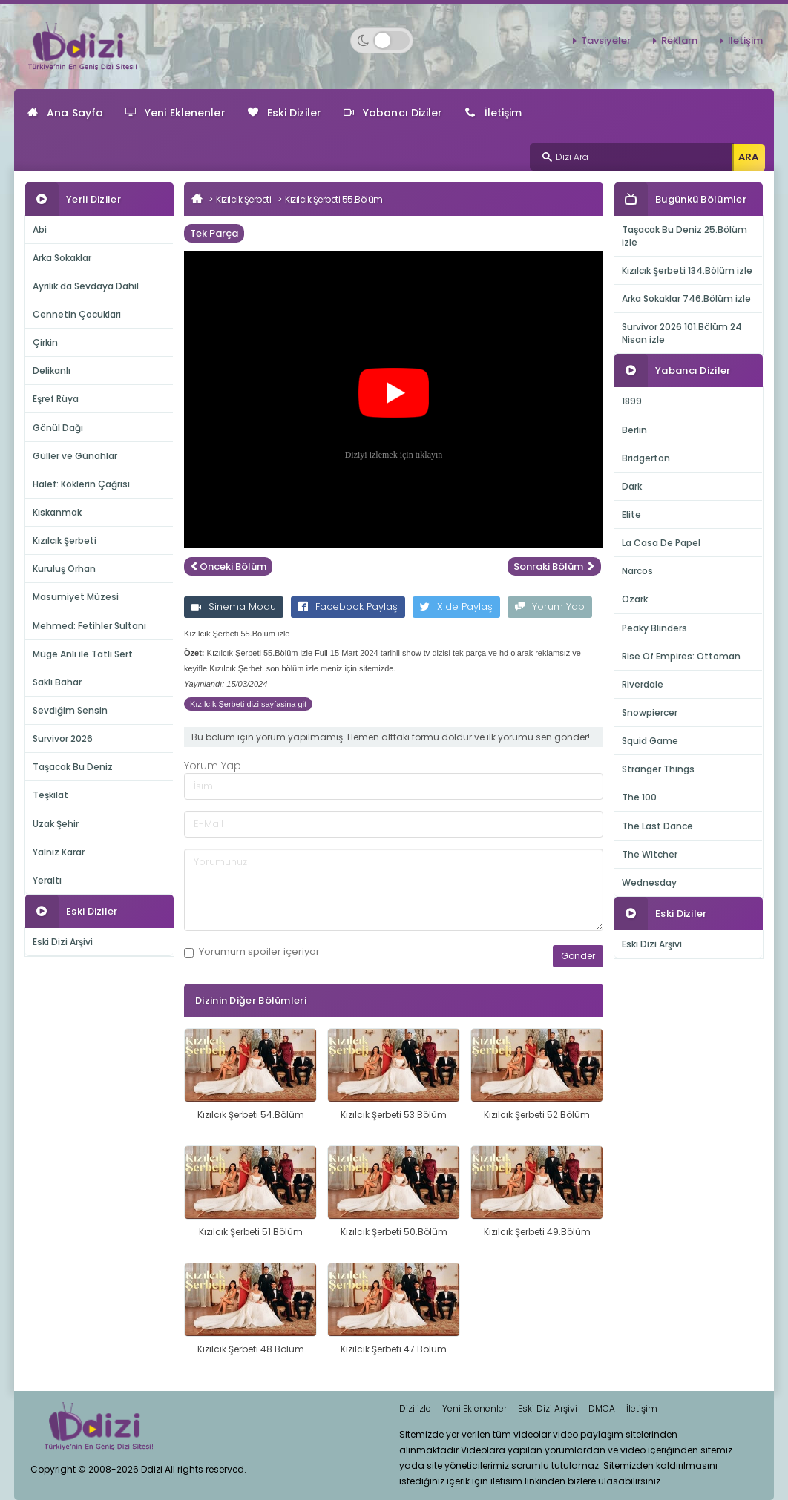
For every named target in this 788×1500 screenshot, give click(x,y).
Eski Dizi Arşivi (63, 941)
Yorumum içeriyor (252, 951)
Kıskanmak (57, 512)
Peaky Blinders (654, 628)
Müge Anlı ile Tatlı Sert (83, 654)
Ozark (635, 599)
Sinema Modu (233, 606)
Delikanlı (51, 370)
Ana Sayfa (65, 112)
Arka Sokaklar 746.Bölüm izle (686, 298)
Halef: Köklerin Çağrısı (81, 484)
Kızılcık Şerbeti (64, 540)
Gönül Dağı (58, 427)
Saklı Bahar (57, 682)
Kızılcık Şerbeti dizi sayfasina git (248, 704)
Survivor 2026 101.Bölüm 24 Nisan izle (682, 333)
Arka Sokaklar (62, 257)
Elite (631, 514)
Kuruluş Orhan (64, 568)
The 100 (639, 797)
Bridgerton (646, 458)
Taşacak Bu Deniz (73, 766)
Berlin (634, 430)
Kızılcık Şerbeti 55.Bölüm (334, 199)
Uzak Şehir (56, 824)
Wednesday (649, 882)
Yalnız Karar (59, 852)
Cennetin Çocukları (77, 314)
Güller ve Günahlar (75, 456)
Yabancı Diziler (393, 112)
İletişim (745, 40)
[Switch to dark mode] (381, 40)
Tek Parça (214, 233)
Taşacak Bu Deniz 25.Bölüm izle (684, 236)
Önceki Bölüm (228, 566)
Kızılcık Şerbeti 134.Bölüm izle (687, 270)
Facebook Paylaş (348, 606)
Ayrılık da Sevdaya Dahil (86, 286)
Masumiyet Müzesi (76, 597)
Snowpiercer (649, 712)
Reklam (679, 40)
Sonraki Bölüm (554, 566)
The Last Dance (657, 826)
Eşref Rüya (56, 398)
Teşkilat (50, 795)
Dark (632, 486)
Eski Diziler (284, 112)
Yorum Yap (550, 606)
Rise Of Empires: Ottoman (681, 656)
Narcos (637, 571)
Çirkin (45, 342)
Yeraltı (47, 880)
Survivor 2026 (63, 738)
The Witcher (649, 854)
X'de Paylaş (456, 606)
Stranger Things (658, 769)
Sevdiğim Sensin (70, 710)
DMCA (601, 1408)
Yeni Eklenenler (175, 112)
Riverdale (642, 684)
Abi (40, 229)
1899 (632, 401)
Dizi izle (415, 1408)
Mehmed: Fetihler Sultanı (89, 625)
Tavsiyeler (606, 40)
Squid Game (650, 740)
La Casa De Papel (661, 542)
